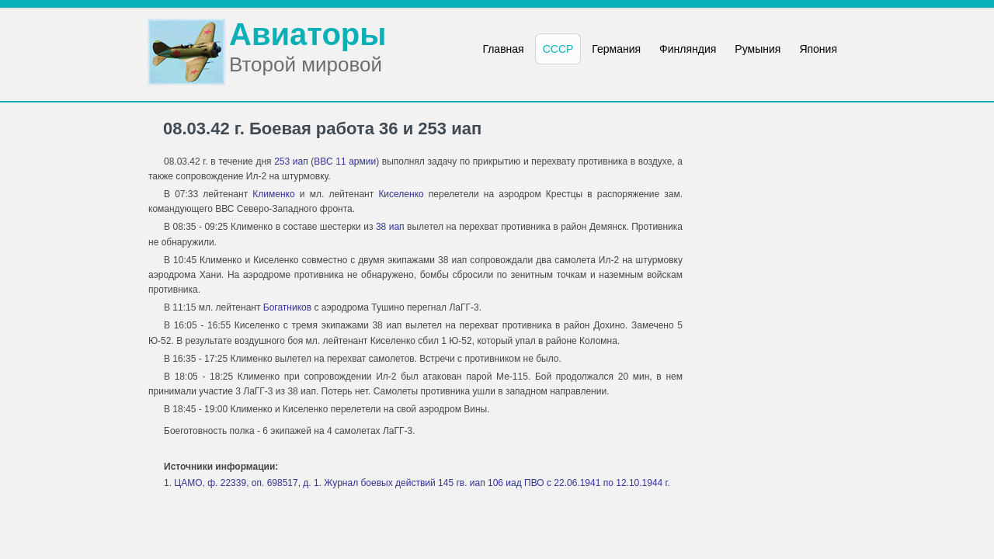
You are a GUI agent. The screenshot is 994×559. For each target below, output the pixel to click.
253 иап (291, 161)
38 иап (390, 226)
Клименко (273, 194)
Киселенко (400, 194)
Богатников (287, 307)
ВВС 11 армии (345, 161)
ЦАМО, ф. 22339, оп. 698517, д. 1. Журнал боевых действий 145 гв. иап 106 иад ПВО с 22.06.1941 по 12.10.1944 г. (422, 482)
